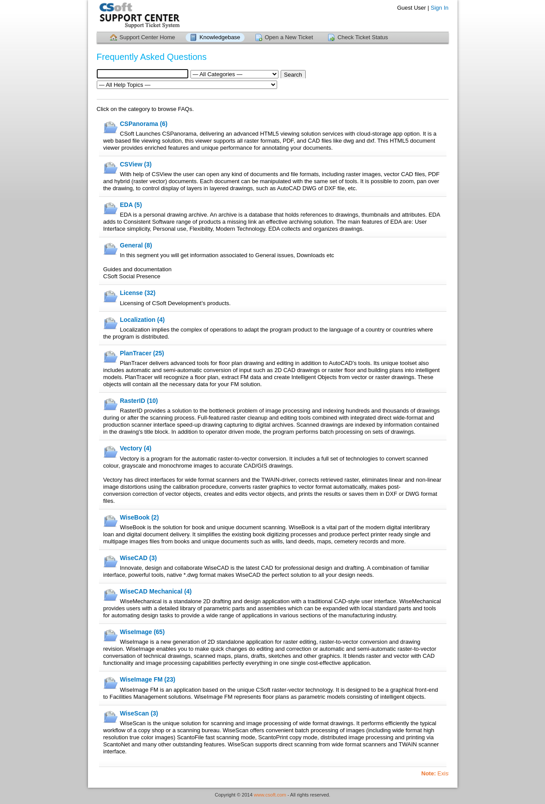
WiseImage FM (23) (148, 679)
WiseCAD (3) (138, 557)
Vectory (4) (136, 448)
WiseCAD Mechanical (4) (156, 591)
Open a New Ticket (289, 37)
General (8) (136, 245)
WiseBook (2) (139, 517)
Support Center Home (147, 37)
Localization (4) (142, 319)
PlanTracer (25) (142, 353)
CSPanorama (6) (144, 123)
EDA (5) (131, 204)
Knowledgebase (220, 37)
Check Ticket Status (362, 37)
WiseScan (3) (139, 713)
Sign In (439, 7)
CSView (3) (136, 164)
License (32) (138, 292)
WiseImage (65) (142, 631)
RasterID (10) (139, 400)
